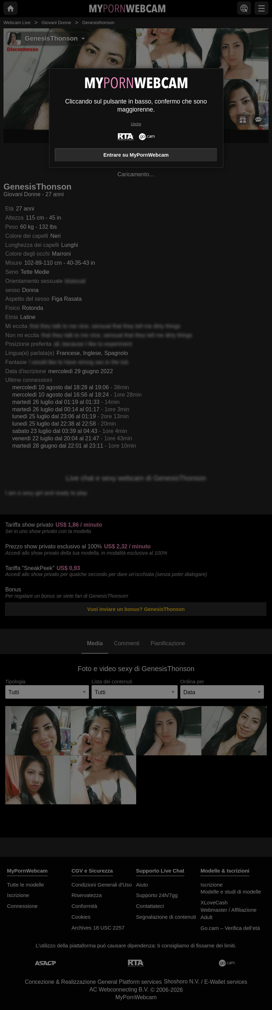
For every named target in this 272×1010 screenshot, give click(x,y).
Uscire (136, 124)
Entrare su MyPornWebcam (136, 155)
